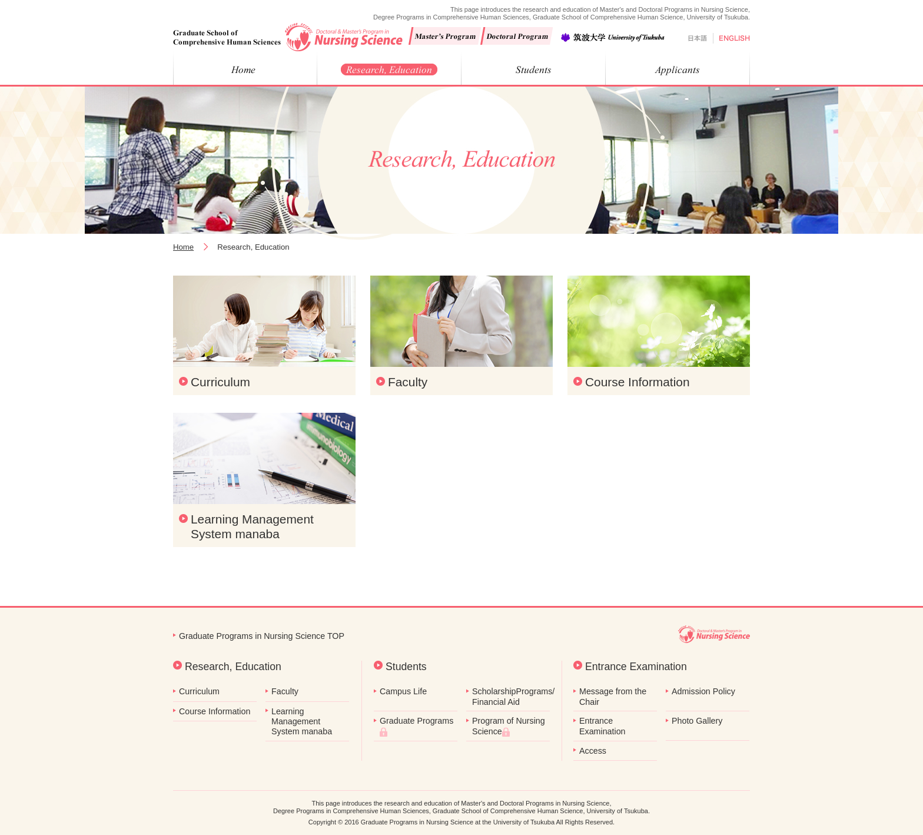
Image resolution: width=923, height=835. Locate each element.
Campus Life (403, 691)
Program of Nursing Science (508, 726)
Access (592, 751)
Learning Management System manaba (252, 526)
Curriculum (220, 382)
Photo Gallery (697, 720)
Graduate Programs (416, 726)
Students (406, 666)
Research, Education (233, 666)
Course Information (637, 382)
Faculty (407, 382)
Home (183, 247)
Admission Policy (703, 691)
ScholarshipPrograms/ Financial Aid (511, 696)
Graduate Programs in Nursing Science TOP (261, 636)
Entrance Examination (636, 666)
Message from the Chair (612, 696)
